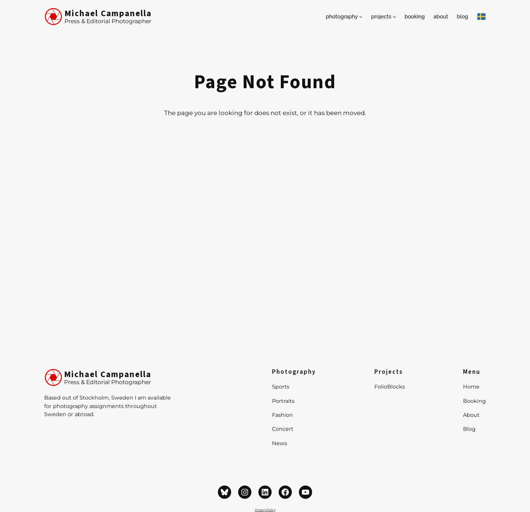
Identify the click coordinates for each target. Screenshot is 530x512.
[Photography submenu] (361, 16)
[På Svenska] (481, 16)
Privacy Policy (265, 510)
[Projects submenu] (394, 16)
